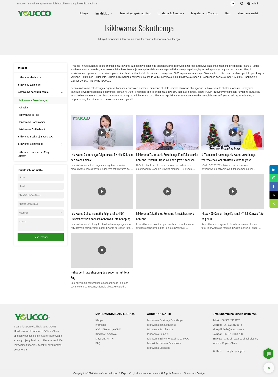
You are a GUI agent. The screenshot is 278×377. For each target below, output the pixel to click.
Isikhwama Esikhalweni (32, 129)
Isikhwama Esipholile (29, 84)
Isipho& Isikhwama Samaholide (164, 343)
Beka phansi (41, 237)
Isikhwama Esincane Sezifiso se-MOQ (168, 338)
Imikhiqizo (102, 13)
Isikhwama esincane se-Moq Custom (33, 154)
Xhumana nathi (247, 13)
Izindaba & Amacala (170, 13)
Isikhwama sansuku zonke (136, 39)
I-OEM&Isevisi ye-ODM (108, 329)
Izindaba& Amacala (106, 334)
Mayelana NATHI (104, 338)
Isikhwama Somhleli (158, 334)
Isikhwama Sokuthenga (167, 39)
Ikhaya (83, 13)
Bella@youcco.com (233, 329)
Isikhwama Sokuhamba (30, 143)
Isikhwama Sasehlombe (32, 122)
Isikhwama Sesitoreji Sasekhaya (35, 136)
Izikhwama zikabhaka (29, 77)
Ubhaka (23, 107)
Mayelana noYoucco (204, 13)
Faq (227, 13)
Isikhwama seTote (29, 114)
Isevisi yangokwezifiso (135, 13)
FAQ (97, 343)
